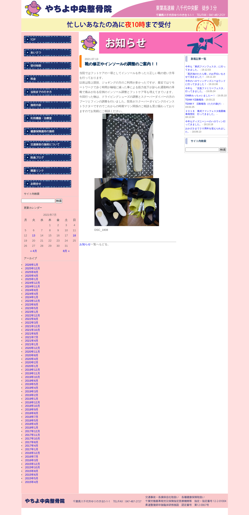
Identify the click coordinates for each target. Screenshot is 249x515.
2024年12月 (32, 282)
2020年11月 (32, 351)
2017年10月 (32, 438)
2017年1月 (31, 449)
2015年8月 (31, 471)
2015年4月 (31, 482)
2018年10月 (32, 405)
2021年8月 (31, 333)
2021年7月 (31, 337)
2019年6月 (31, 380)
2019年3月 (31, 391)
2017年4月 (31, 445)
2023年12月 (32, 300)
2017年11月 (32, 434)
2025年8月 (31, 272)
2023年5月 (31, 308)
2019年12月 (32, 369)
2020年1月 (31, 366)
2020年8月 (31, 355)
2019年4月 (31, 387)
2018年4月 (31, 424)
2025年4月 (31, 275)
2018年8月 (31, 413)
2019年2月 (31, 395)
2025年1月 (31, 279)
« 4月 (33, 251)
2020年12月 (32, 348)
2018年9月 (31, 409)
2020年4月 (31, 359)
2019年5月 (31, 384)
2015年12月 (32, 464)
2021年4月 (31, 340)
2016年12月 (32, 453)
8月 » (66, 251)
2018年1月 (31, 427)
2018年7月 (31, 416)
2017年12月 (32, 431)
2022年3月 (31, 322)
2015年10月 (32, 467)
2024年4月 (31, 293)
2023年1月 (31, 311)
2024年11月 (32, 286)
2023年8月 (31, 304)
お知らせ (85, 244)
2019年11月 (32, 373)
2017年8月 (31, 442)
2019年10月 (32, 377)
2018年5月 (31, 420)
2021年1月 (31, 344)
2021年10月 (32, 330)
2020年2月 (31, 362)
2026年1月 (31, 264)
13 (33, 235)
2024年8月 (31, 290)
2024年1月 (31, 297)
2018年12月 (32, 402)
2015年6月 (31, 474)
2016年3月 (31, 460)
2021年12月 (32, 326)
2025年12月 (32, 268)
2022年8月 (31, 319)
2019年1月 (31, 398)
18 (74, 235)
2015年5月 (31, 478)
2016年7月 (31, 456)
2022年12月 (32, 315)
